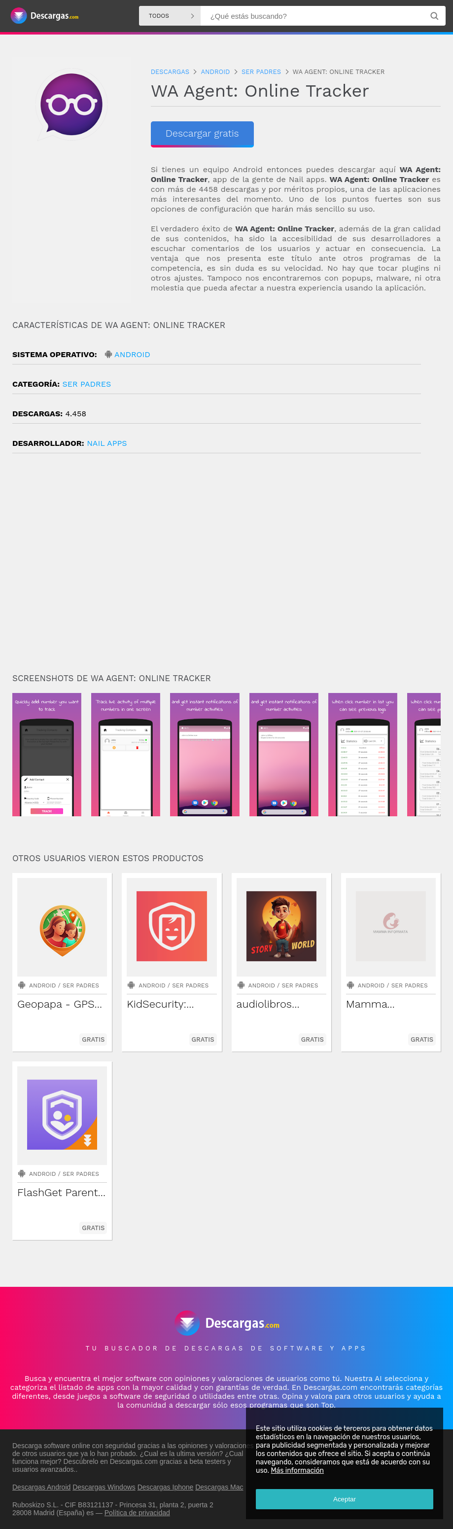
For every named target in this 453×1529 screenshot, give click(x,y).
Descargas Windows (104, 1487)
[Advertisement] (226, 567)
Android (132, 354)
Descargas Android (41, 1487)
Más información (297, 1470)
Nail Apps (107, 443)
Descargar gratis (202, 133)
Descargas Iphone (166, 1487)
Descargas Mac (219, 1487)
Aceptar (344, 1499)
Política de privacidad (137, 1513)
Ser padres (86, 384)
